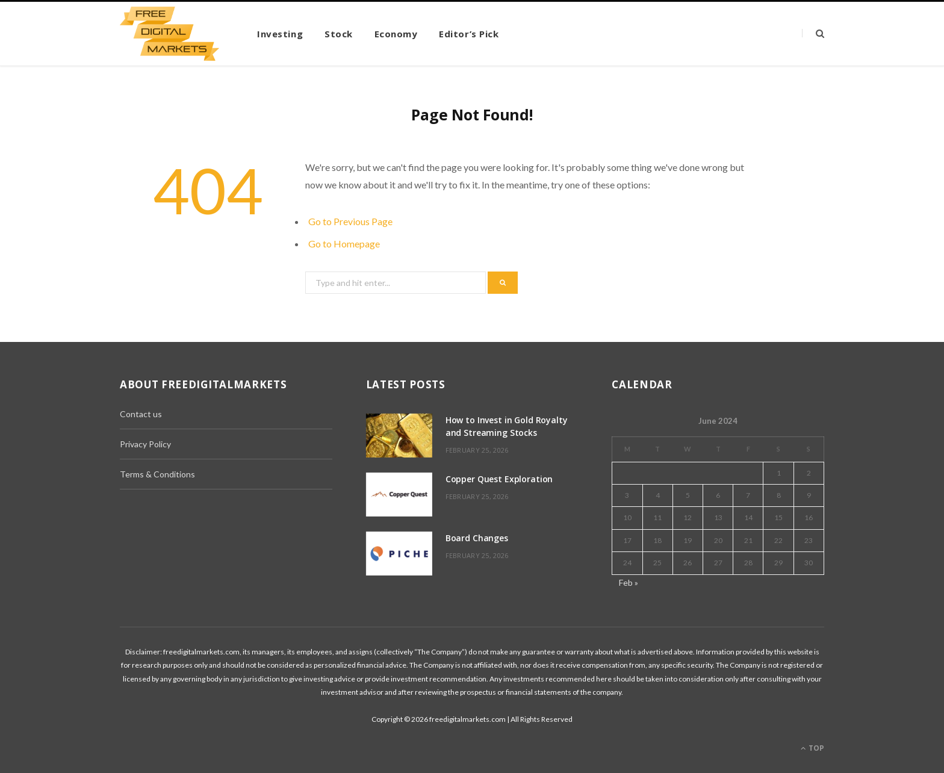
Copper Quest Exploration (499, 479)
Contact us (141, 414)
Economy (396, 34)
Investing (280, 34)
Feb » (628, 582)
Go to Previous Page (350, 221)
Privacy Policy (145, 444)
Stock (338, 34)
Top (812, 748)
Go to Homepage (344, 243)
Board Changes (477, 538)
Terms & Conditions (157, 474)
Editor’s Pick (468, 34)
